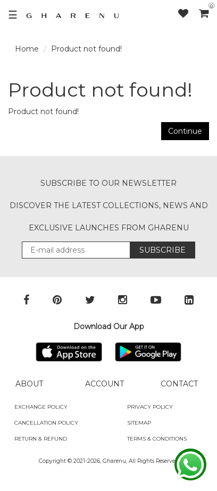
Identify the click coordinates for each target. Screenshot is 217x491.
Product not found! (86, 49)
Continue (185, 131)
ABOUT (29, 384)
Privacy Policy (150, 406)
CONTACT (179, 384)
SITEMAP (139, 422)
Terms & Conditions (157, 438)
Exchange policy (41, 406)
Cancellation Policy (46, 422)
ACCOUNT (104, 384)
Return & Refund (40, 438)
